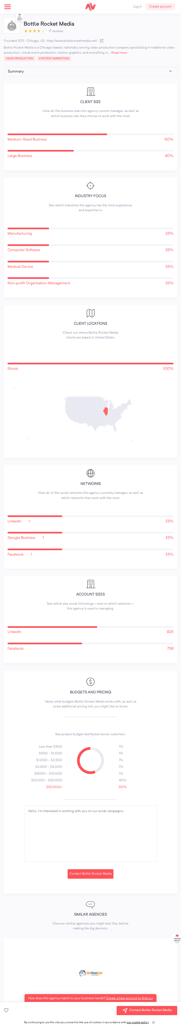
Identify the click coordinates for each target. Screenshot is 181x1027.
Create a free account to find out (129, 998)
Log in (137, 6)
